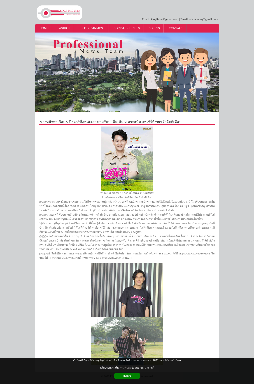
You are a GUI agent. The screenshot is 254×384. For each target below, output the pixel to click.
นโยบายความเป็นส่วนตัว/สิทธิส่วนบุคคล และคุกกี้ (127, 367)
